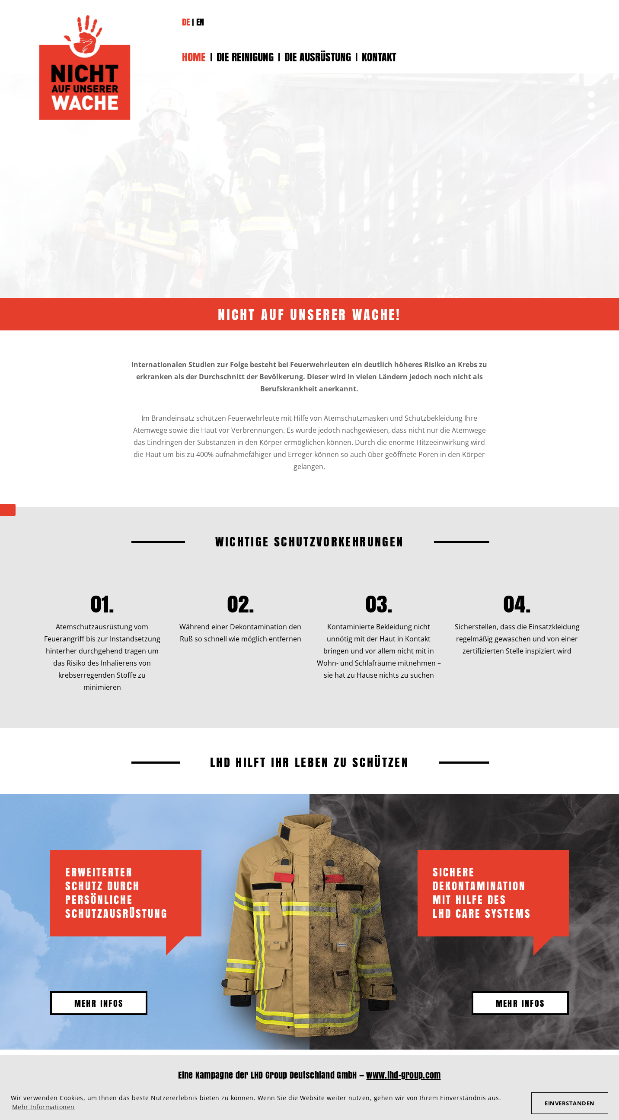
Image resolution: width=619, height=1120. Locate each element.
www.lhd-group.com (403, 1075)
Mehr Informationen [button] (43, 1107)
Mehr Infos (99, 1003)
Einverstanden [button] (570, 1103)
